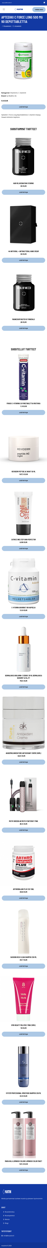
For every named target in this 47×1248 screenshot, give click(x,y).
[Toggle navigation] (3, 9)
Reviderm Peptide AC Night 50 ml (23, 471)
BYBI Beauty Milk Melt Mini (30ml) (23, 1025)
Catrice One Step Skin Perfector (23, 539)
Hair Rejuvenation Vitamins (23, 183)
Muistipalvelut (10, 1216)
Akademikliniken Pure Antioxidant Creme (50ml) (23, 753)
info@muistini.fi (9, 1236)
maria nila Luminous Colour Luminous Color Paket (23, 1161)
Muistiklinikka (9, 1212)
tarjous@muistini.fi (7, 2)
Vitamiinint (7, 26)
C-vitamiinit (17, 26)
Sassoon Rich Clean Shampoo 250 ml (23, 957)
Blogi (6, 1223)
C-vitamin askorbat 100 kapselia (23, 607)
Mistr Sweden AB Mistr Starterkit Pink (23, 821)
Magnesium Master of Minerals (23, 319)
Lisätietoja (23, 107)
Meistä (7, 1219)
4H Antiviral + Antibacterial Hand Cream (23, 251)
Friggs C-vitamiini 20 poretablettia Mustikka (23, 403)
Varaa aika (39, 9)
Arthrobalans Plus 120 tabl (23, 889)
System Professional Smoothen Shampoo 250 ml (23, 1093)
